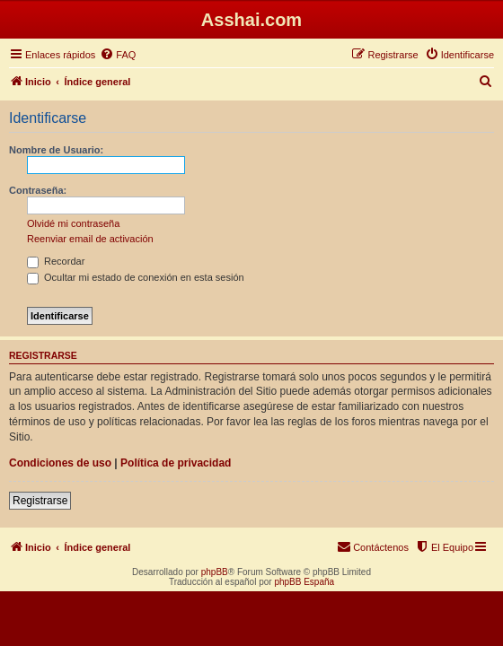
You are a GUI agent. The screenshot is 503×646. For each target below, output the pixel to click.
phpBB (214, 572)
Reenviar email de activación (90, 238)
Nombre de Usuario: (56, 149)
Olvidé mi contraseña (73, 223)
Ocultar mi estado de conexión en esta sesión (135, 277)
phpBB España (304, 582)
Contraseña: (37, 190)
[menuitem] (118, 54)
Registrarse (40, 500)
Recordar (55, 261)
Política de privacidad (175, 463)
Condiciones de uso (60, 463)
